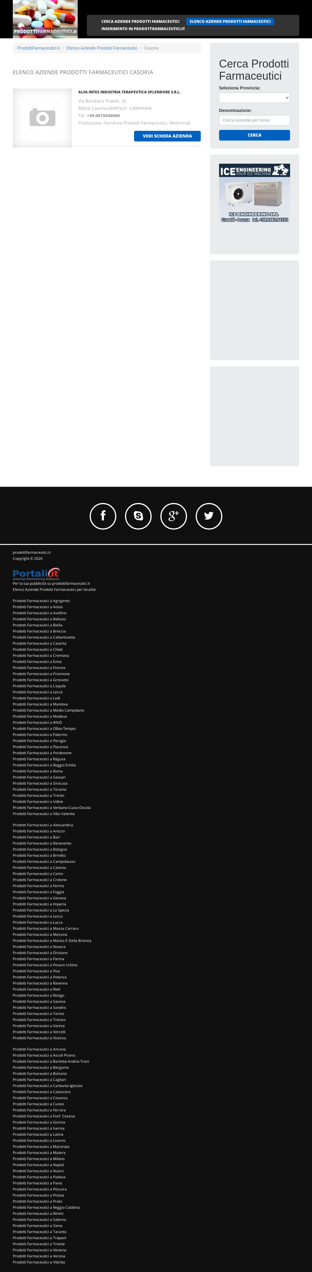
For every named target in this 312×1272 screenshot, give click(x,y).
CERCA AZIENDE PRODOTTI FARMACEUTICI (140, 21)
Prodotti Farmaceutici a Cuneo (38, 1103)
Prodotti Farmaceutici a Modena (40, 716)
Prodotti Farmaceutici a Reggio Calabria (46, 1207)
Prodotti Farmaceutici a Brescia (39, 631)
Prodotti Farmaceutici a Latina (38, 1134)
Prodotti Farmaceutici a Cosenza (40, 1097)
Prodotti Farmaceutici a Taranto (39, 1231)
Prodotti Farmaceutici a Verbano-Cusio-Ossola (52, 807)
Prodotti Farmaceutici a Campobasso (44, 861)
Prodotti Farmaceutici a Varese (39, 1025)
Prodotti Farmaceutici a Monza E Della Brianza (52, 940)
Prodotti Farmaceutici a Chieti (38, 649)
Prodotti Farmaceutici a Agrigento (41, 600)
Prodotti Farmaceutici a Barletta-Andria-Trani (51, 1061)
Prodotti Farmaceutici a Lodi (36, 698)
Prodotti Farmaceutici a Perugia (39, 740)
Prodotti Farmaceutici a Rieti (36, 989)
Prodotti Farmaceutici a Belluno (39, 619)
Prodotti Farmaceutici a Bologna (40, 849)
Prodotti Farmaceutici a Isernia (39, 1128)
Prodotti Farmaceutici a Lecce (38, 692)
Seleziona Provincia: (240, 87)
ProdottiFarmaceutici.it (38, 48)
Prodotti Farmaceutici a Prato (37, 1201)
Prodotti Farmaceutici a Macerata (41, 1146)
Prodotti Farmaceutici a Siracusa (40, 783)
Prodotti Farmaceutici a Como (38, 873)
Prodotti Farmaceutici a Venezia (39, 1250)
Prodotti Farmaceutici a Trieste (39, 1243)
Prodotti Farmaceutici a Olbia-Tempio (44, 728)
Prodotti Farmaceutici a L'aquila (39, 685)
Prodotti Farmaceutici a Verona (39, 1256)
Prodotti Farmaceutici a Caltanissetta (44, 637)
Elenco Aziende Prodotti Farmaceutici (101, 48)
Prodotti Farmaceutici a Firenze (39, 667)
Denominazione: (235, 110)
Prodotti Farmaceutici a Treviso (39, 1019)
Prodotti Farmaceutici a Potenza (40, 977)
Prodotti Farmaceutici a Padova (39, 1177)
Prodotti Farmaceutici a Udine (38, 801)
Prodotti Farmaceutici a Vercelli (39, 1031)
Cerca (254, 135)
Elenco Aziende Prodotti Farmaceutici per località (54, 589)
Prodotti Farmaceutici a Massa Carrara (46, 928)
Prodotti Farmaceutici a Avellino (39, 612)
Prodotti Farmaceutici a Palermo (40, 734)
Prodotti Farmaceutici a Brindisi (39, 855)
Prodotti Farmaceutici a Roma (38, 771)
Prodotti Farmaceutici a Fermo (38, 885)
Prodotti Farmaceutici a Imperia (39, 904)
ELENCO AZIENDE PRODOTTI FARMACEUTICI (230, 21)
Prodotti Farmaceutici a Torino (38, 1013)
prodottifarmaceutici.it (32, 552)
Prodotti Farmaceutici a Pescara (40, 1189)
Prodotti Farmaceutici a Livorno (39, 1140)
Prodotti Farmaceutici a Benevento (42, 843)
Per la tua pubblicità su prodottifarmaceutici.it (51, 583)
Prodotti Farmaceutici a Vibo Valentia (44, 813)
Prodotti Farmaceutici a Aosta (38, 606)
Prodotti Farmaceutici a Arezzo (39, 831)
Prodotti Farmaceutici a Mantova (40, 704)
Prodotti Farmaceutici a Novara (39, 946)
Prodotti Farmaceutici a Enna (37, 661)
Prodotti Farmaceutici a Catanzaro (42, 1091)
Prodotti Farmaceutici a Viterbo (39, 1262)
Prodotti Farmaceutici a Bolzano (40, 1073)
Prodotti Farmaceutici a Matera (39, 1152)
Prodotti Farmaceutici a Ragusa (39, 758)
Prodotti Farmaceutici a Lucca (38, 922)
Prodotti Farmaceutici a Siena (37, 1225)
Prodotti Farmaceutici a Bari (36, 837)
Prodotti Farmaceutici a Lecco (38, 916)
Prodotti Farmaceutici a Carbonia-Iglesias (48, 1085)
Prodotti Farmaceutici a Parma (38, 958)
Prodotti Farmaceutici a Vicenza (39, 1037)
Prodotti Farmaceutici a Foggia (38, 891)
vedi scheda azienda (167, 136)
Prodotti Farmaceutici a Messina (40, 934)
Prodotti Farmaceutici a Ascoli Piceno (44, 1055)
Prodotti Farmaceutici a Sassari (39, 777)
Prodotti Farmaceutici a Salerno (39, 1219)
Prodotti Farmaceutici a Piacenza (40, 746)
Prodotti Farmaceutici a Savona (39, 1001)
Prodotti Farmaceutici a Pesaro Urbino (45, 964)
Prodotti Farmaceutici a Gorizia (39, 1122)
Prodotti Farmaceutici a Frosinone (41, 673)
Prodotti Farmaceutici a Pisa (36, 971)
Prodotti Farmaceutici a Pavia (37, 1183)
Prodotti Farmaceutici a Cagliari (39, 1079)
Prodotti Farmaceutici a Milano (39, 1158)
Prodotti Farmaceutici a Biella (37, 625)
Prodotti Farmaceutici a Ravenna (40, 983)
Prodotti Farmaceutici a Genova (39, 898)
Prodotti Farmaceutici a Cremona (41, 655)
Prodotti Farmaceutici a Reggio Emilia (44, 765)
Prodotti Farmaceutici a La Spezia (41, 910)
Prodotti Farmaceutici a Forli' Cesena (44, 1116)
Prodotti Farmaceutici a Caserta (39, 643)
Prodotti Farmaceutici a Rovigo (38, 995)
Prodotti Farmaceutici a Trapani (39, 1237)
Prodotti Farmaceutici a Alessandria (43, 825)
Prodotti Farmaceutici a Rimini (38, 1213)
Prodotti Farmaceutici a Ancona (39, 1049)
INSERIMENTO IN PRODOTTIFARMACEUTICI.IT (143, 28)
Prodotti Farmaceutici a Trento (38, 795)
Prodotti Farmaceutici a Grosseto (41, 679)
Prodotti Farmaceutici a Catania (39, 867)
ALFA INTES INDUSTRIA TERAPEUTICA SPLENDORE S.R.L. (129, 92)
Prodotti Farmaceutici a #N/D (37, 722)
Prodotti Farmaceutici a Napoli (38, 1164)
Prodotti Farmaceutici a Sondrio (39, 1007)
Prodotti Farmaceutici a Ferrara (39, 1110)
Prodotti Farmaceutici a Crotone (40, 879)
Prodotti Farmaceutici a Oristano (40, 952)
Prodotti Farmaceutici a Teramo (39, 789)
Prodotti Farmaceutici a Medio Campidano (48, 710)
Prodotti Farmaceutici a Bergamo (41, 1067)
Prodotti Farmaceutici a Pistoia (38, 1195)
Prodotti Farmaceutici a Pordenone (42, 752)
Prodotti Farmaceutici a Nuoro (38, 1170)
